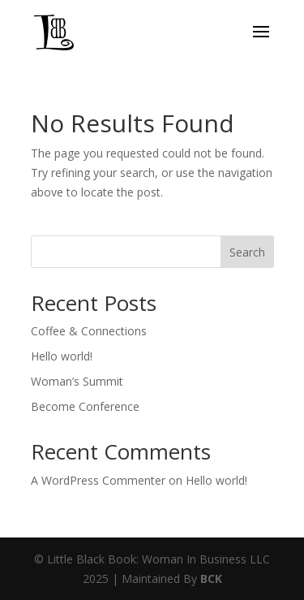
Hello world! (61, 356)
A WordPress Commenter (98, 480)
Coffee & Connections (89, 331)
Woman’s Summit (77, 381)
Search (247, 252)
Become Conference (85, 406)
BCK (211, 578)
